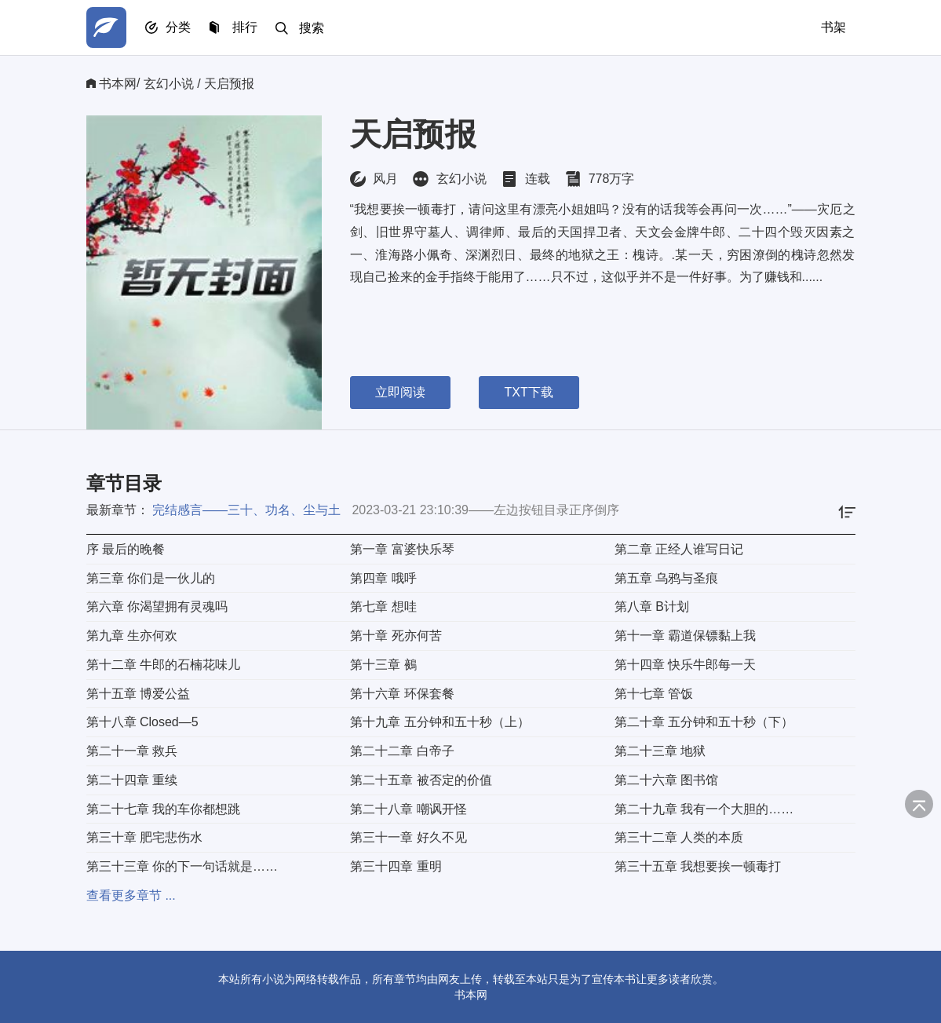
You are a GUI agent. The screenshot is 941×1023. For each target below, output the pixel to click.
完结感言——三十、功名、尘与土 (246, 510)
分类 (178, 28)
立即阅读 (400, 392)
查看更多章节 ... (131, 895)
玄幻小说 (169, 83)
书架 (833, 27)
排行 (246, 28)
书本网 (118, 83)
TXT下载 (530, 392)
